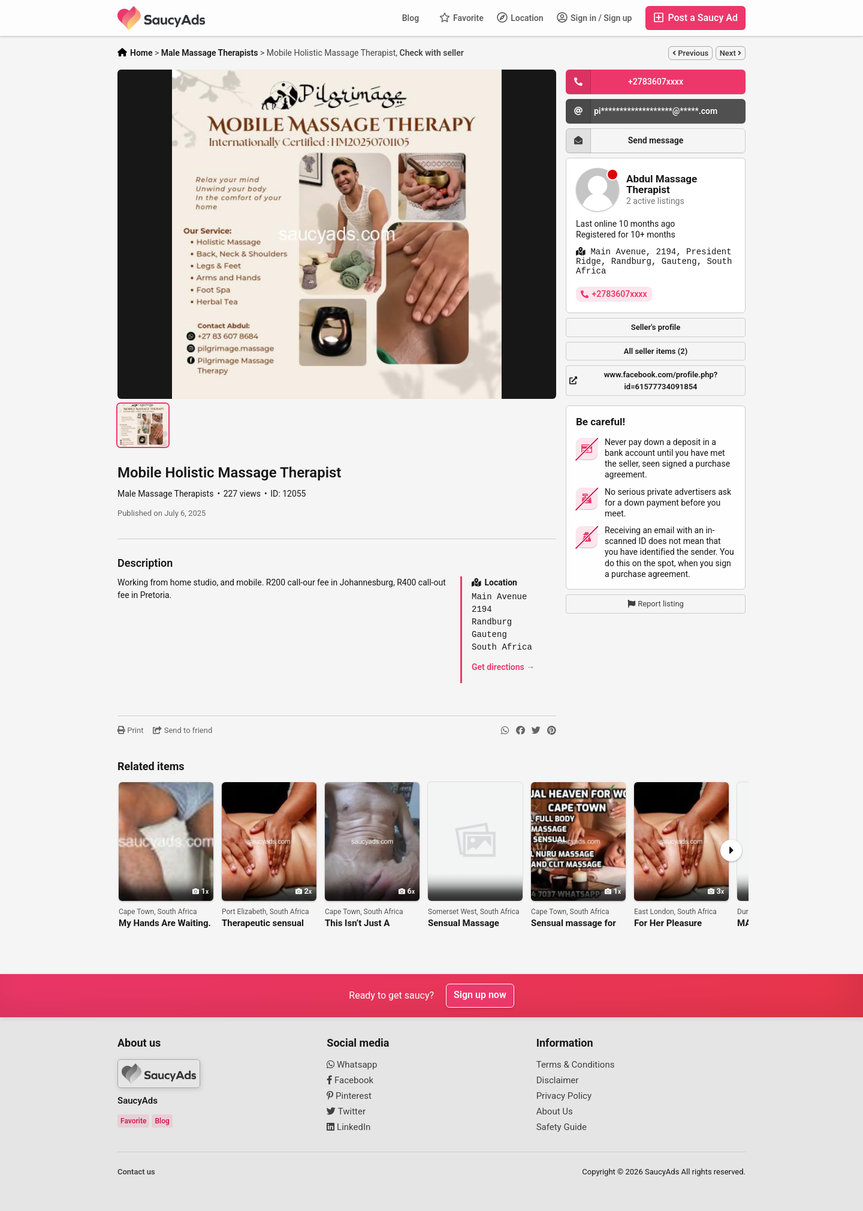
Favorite (461, 17)
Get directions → (503, 667)
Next (730, 53)
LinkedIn (348, 1127)
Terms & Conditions (575, 1064)
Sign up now (480, 995)
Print (130, 730)
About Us (554, 1111)
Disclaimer (557, 1080)
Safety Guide (561, 1127)
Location (520, 17)
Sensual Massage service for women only (475, 923)
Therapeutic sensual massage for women (263, 923)
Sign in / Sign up (594, 17)
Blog (410, 18)
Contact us (136, 1171)
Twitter (346, 1111)
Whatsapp (352, 1064)
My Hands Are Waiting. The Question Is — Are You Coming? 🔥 (165, 923)
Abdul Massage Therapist (661, 184)
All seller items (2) (655, 351)
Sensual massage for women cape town (573, 923)
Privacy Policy (564, 1095)
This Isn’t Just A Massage (357, 923)
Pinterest (349, 1095)
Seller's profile (656, 327)
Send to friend (182, 730)
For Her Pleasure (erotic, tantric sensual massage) (679, 923)
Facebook (350, 1080)
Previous (690, 53)
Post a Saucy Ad (695, 17)
